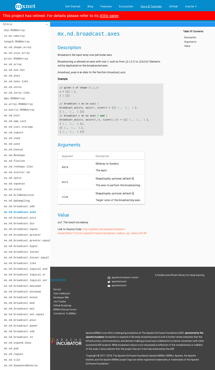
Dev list (57, 289)
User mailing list (61, 293)
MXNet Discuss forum (65, 309)
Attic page (109, 15)
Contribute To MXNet (64, 313)
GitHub (173, 6)
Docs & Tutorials (151, 6)
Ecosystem (126, 6)
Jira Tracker (59, 301)
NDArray (7, 24)
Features (106, 6)
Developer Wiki (61, 297)
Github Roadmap (62, 305)
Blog (90, 6)
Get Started (72, 6)
